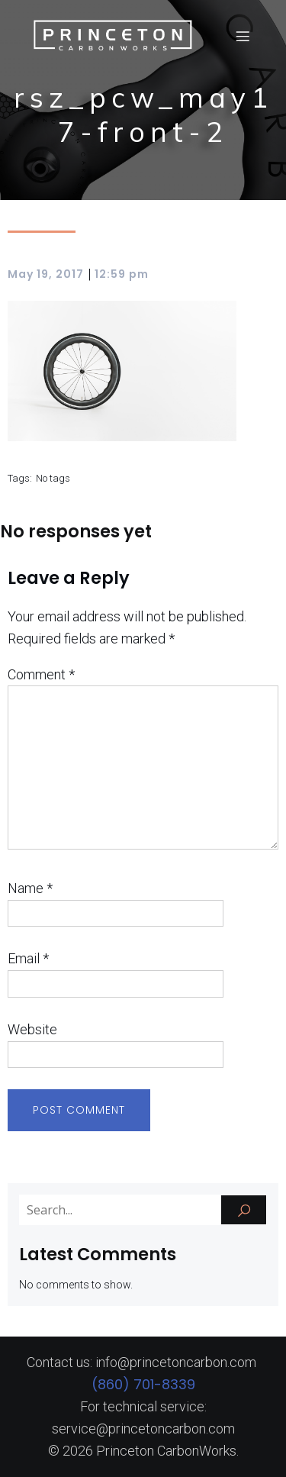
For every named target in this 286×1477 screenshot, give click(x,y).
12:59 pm (122, 274)
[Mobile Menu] (242, 36)
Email (28, 958)
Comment (41, 674)
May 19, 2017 (46, 274)
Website (32, 1029)
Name (30, 888)
